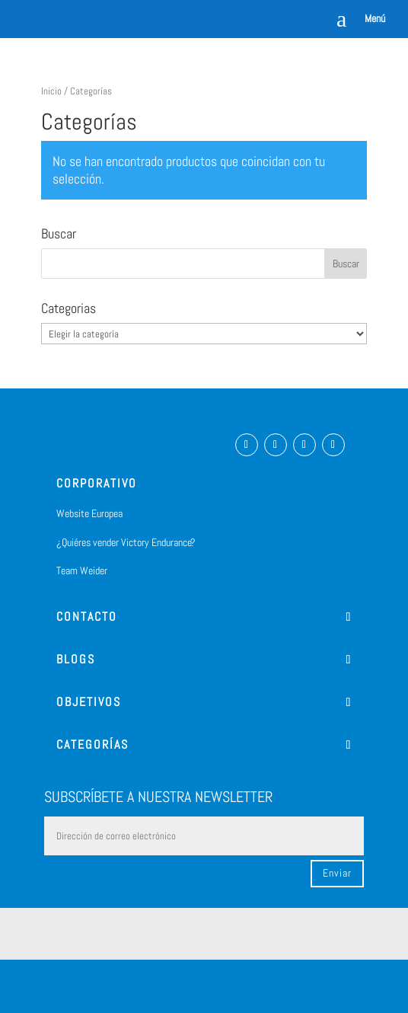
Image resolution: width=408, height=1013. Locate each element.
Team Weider (81, 570)
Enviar (337, 873)
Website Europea (89, 513)
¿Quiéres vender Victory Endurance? (126, 542)
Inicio (51, 91)
